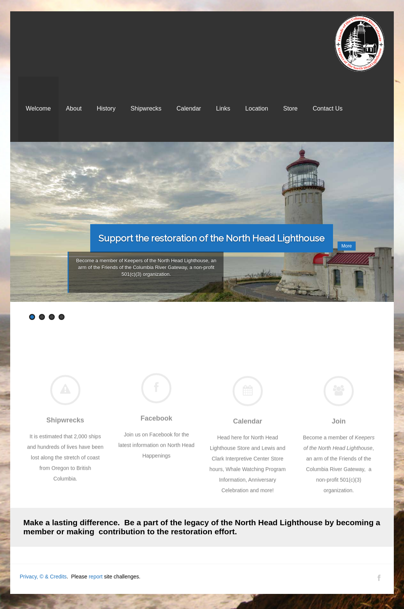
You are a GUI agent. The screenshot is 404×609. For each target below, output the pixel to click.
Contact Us (327, 108)
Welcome (38, 108)
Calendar (189, 108)
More (346, 246)
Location (256, 108)
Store (290, 108)
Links (223, 108)
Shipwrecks (146, 108)
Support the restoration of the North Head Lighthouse (211, 238)
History (106, 108)
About (74, 108)
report (96, 577)
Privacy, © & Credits (43, 577)
